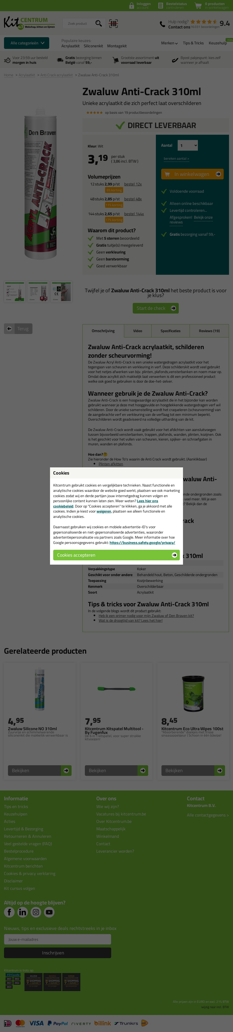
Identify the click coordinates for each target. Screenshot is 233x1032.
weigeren (104, 511)
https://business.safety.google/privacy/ (142, 542)
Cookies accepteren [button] (76, 555)
